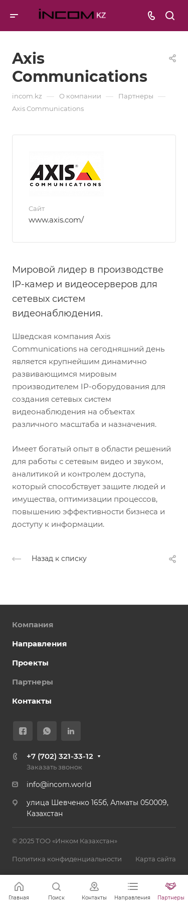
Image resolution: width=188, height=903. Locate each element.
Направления (39, 643)
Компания (32, 624)
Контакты (32, 701)
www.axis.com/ (56, 219)
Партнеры (32, 682)
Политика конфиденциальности (67, 859)
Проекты (30, 662)
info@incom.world (59, 784)
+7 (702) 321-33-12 (60, 756)
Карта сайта (155, 859)
